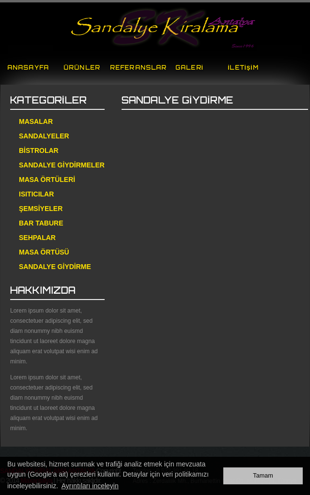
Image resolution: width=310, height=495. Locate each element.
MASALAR (36, 121)
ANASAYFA (28, 67)
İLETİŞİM (243, 67)
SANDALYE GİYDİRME (55, 266)
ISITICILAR (36, 194)
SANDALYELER (44, 136)
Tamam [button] (263, 475)
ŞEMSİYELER (40, 208)
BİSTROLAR (39, 150)
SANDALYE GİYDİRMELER (62, 165)
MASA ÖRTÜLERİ (47, 179)
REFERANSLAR (138, 67)
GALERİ (189, 67)
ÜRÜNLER (81, 67)
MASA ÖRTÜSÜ (44, 252)
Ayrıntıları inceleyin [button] (90, 486)
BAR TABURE (41, 223)
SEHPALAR (37, 237)
